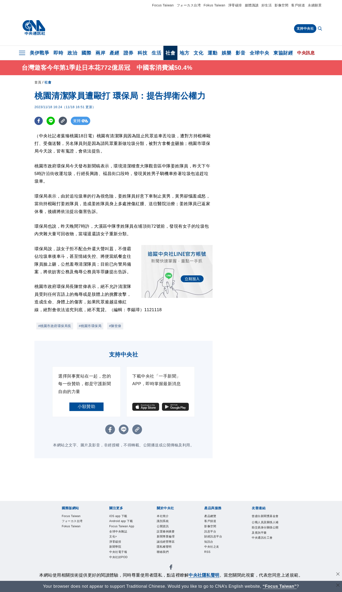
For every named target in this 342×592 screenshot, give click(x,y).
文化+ (113, 536)
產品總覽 (210, 516)
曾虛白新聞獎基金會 (265, 516)
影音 (240, 53)
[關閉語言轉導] (338, 585)
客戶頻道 (298, 5)
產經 (114, 53)
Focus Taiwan (163, 5)
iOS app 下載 (118, 516)
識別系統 (163, 521)
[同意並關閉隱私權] (338, 574)
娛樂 (226, 53)
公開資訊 (163, 526)
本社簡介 (163, 516)
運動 (212, 53)
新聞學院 (115, 546)
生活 (156, 53)
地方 (184, 53)
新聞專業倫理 (166, 536)
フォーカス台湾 (189, 5)
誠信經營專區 (166, 541)
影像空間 (281, 5)
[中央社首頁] (34, 27)
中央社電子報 (118, 552)
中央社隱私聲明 (204, 575)
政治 (72, 53)
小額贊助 (86, 406)
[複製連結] (63, 121)
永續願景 (315, 5)
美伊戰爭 (39, 53)
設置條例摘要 (166, 531)
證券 (128, 53)
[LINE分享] (51, 121)
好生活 (266, 5)
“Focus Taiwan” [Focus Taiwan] (280, 586)
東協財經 (283, 53)
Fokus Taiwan (214, 5)
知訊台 (208, 541)
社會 (170, 53)
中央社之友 (211, 546)
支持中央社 (305, 28)
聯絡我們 (163, 552)
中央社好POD (118, 557)
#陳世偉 (115, 326)
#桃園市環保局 (90, 326)
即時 (58, 53)
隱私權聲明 (164, 546)
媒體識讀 (252, 5)
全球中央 (259, 53)
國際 (86, 53)
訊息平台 (210, 531)
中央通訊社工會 (262, 537)
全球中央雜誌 (118, 531)
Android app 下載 (121, 521)
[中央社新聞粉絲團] (171, 568)
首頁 (37, 82)
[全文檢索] (320, 29)
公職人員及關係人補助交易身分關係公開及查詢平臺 (265, 527)
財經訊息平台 (213, 536)
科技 (142, 53)
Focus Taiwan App (121, 526)
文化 (198, 53)
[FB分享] (38, 121)
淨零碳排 (235, 5)
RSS (207, 552)
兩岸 (100, 53)
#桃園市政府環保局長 (54, 326)
